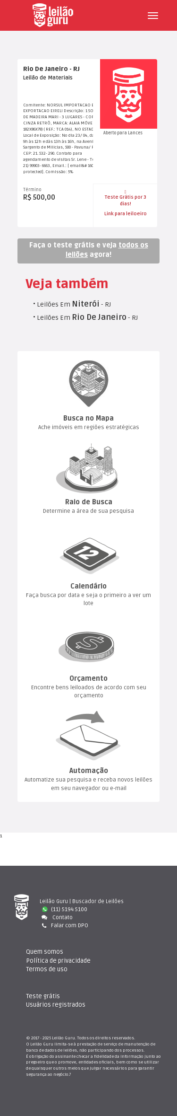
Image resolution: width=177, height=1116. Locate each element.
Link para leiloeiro (125, 214)
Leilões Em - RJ (74, 304)
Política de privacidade (58, 961)
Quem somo (44, 952)
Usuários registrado (55, 1005)
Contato (56, 917)
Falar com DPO (64, 925)
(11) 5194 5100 (64, 909)
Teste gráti (43, 996)
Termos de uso (46, 969)
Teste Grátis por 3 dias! (125, 198)
